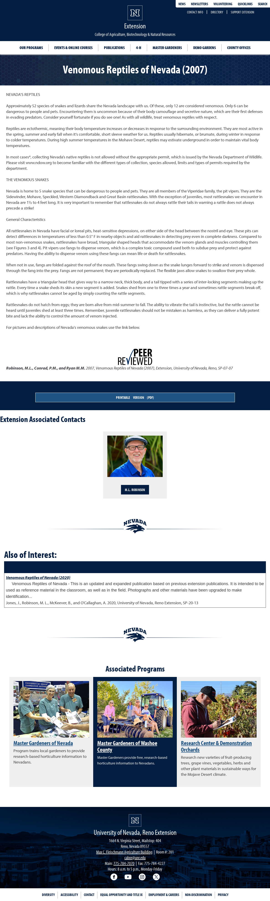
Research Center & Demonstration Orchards (216, 746)
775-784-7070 (123, 863)
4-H (138, 47)
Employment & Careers (164, 894)
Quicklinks (245, 4)
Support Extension (242, 12)
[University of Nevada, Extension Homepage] (135, 820)
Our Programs (31, 47)
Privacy (223, 894)
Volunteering (222, 4)
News (181, 4)
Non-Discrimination (198, 894)
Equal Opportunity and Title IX (121, 894)
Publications (114, 47)
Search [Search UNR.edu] (262, 4)
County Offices (238, 47)
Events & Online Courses (73, 47)
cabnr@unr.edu (135, 857)
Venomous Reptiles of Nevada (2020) (38, 577)
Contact (89, 894)
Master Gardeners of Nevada (43, 743)
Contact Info (195, 12)
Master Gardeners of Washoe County (127, 746)
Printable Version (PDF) (135, 397)
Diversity (48, 894)
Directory (217, 12)
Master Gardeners (167, 47)
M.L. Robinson (135, 489)
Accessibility (69, 894)
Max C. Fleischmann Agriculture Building (124, 852)
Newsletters (199, 4)
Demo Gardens (204, 47)
